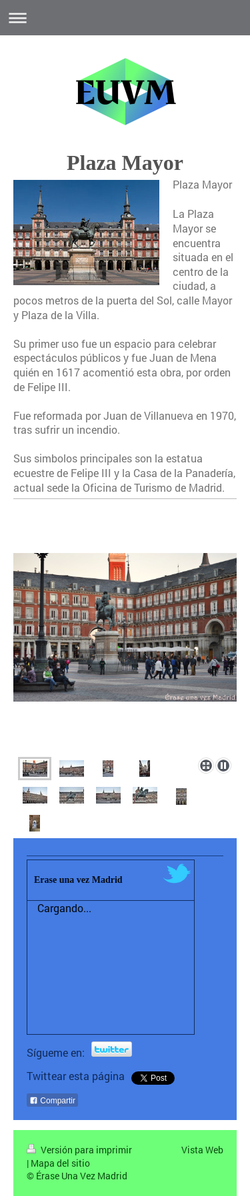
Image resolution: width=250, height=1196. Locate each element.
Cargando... (64, 908)
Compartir (52, 1100)
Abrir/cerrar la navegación (125, 17)
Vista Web (202, 1149)
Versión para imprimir (79, 1149)
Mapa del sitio (60, 1163)
